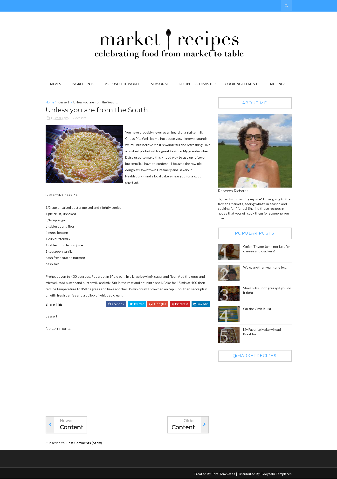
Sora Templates (223, 474)
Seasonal (160, 84)
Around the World (122, 84)
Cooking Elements (242, 84)
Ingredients (83, 84)
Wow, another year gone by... (265, 267)
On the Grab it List (257, 309)
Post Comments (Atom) (84, 443)
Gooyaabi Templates (276, 474)
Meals (55, 84)
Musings (278, 84)
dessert (63, 102)
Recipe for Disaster (197, 84)
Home (50, 102)
